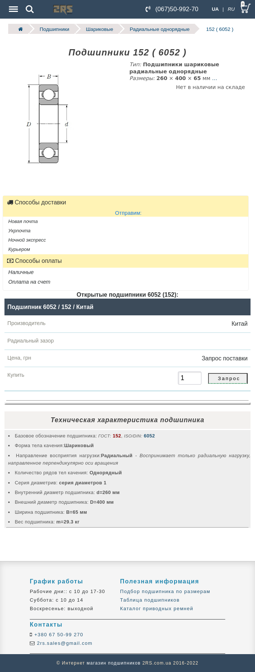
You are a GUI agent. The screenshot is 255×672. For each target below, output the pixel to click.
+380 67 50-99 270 (57, 634)
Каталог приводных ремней (157, 608)
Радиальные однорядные (160, 29)
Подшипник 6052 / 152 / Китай (50, 307)
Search (30, 9)
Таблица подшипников (150, 600)
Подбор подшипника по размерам (165, 591)
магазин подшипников (114, 663)
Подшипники (54, 29)
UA (215, 9)
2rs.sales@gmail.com (63, 643)
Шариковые (99, 29)
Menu (12, 5)
